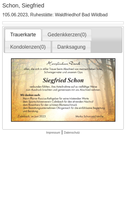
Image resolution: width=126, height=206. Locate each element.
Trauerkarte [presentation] (23, 34)
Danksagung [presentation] (71, 47)
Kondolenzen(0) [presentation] (28, 47)
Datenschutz (72, 132)
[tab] (23, 35)
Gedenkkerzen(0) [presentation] (67, 34)
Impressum (53, 132)
